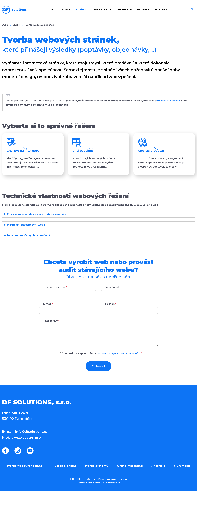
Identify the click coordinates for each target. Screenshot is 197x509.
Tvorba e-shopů (65, 483)
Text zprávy (51, 337)
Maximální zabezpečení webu (26, 241)
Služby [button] (81, 9)
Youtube (30, 467)
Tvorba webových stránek (25, 483)
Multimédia (182, 483)
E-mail (48, 321)
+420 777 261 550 (29, 454)
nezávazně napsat (168, 100)
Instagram (17, 467)
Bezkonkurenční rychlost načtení (28, 252)
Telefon (110, 321)
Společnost (112, 304)
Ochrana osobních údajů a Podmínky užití (98, 500)
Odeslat (98, 383)
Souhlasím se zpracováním (100, 370)
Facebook (5, 467)
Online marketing (131, 483)
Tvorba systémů (97, 483)
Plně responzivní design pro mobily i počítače (36, 231)
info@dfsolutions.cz (33, 448)
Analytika (159, 483)
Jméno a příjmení (55, 304)
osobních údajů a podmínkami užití (118, 370)
